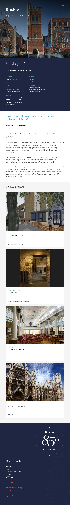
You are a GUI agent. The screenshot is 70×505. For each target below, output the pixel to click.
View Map (9, 483)
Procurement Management (37, 90)
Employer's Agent (34, 92)
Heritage (16, 16)
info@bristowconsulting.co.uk (16, 126)
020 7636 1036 (11, 128)
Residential (32, 81)
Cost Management (35, 87)
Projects (9, 16)
